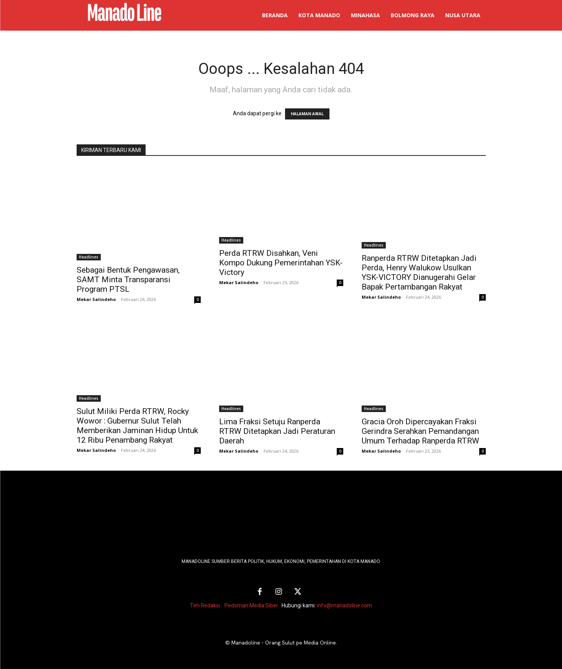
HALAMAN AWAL (307, 113)
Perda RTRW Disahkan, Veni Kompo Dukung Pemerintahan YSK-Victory (280, 263)
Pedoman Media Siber (251, 605)
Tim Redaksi (205, 605)
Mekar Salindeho (96, 299)
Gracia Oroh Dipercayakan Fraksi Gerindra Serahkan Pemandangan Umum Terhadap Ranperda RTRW (420, 431)
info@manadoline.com (344, 605)
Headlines (88, 257)
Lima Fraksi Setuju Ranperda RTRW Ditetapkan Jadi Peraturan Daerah (277, 431)
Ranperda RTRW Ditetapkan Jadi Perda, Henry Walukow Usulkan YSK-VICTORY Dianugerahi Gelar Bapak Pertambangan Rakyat (419, 272)
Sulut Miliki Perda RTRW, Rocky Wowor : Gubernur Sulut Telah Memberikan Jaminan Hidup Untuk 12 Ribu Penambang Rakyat (137, 426)
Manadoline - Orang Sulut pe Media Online (283, 642)
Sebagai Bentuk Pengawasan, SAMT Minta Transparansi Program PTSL (128, 279)
